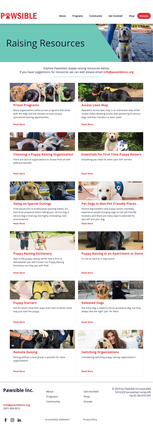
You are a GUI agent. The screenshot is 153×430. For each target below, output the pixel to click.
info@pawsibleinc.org (118, 72)
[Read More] (21, 124)
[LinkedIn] (19, 420)
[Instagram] (12, 420)
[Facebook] (5, 420)
